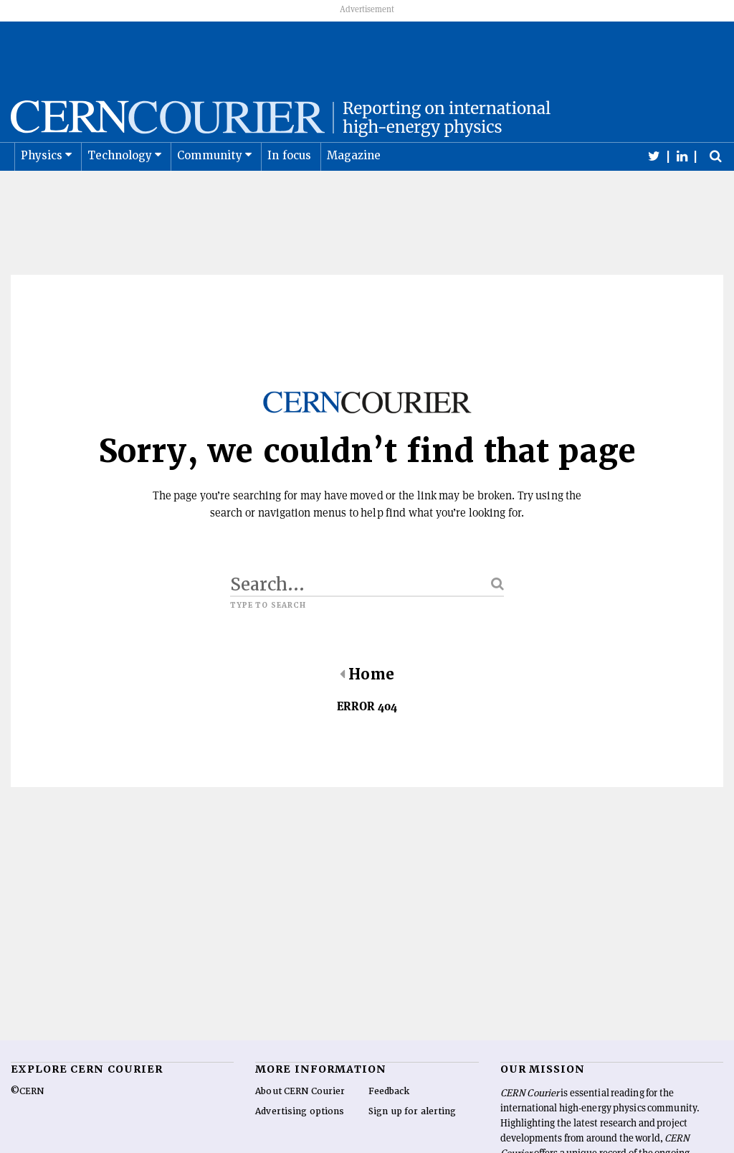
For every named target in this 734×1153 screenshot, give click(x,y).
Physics (41, 191)
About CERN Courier (300, 1126)
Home (367, 709)
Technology (120, 191)
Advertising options (299, 1146)
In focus (289, 191)
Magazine (354, 191)
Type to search (268, 640)
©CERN (27, 1126)
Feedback (389, 1126)
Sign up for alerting (412, 1146)
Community (210, 191)
